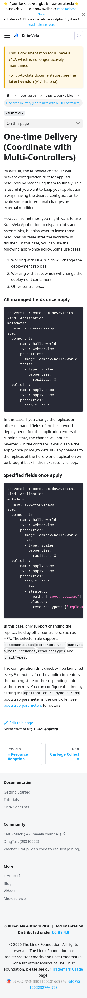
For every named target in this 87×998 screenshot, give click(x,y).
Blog (8, 883)
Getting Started (17, 792)
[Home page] (8, 95)
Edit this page (18, 722)
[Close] (83, 14)
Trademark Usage (67, 969)
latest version (21, 81)
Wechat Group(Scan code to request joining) (42, 849)
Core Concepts (16, 807)
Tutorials (11, 799)
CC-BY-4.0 (60, 932)
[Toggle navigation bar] (7, 35)
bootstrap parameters (23, 705)
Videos (9, 890)
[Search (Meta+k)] (78, 35)
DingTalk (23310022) (21, 841)
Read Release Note (41, 24)
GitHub (68, 3)
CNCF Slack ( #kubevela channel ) (34, 834)
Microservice (15, 898)
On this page (18, 123)
